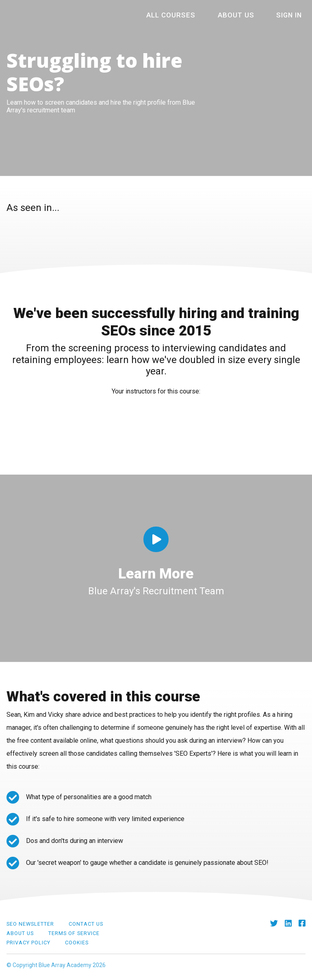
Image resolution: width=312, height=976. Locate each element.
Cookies (77, 942)
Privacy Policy (28, 942)
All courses (196, 15)
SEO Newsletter (30, 924)
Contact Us (86, 924)
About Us (249, 15)
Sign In (293, 15)
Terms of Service (74, 933)
